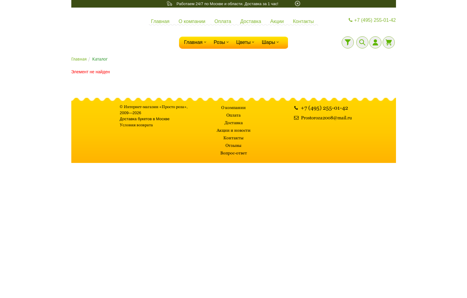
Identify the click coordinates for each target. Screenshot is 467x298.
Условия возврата (136, 125)
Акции (277, 21)
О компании (192, 21)
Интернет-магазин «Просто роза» (155, 106)
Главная (160, 21)
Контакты (303, 21)
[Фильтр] (348, 42)
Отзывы (233, 145)
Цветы (246, 42)
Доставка (250, 21)
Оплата (223, 21)
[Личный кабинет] (375, 42)
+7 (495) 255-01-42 (371, 20)
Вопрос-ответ (233, 153)
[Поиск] (362, 42)
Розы (222, 42)
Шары (271, 42)
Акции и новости (234, 130)
